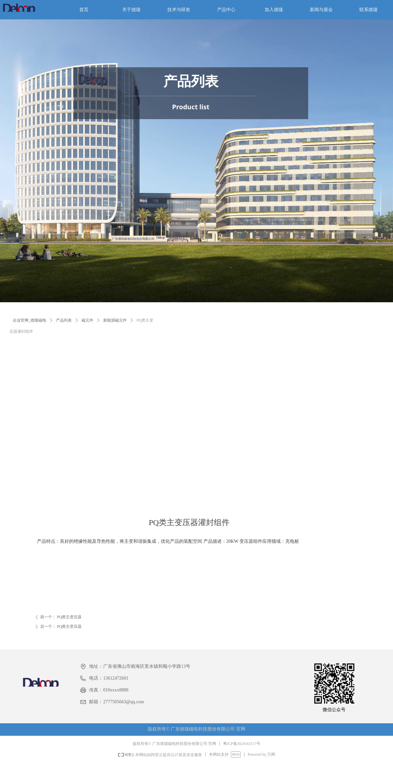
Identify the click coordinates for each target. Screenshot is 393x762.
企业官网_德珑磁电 (29, 320)
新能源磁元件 (115, 320)
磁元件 (87, 320)
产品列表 (64, 320)
